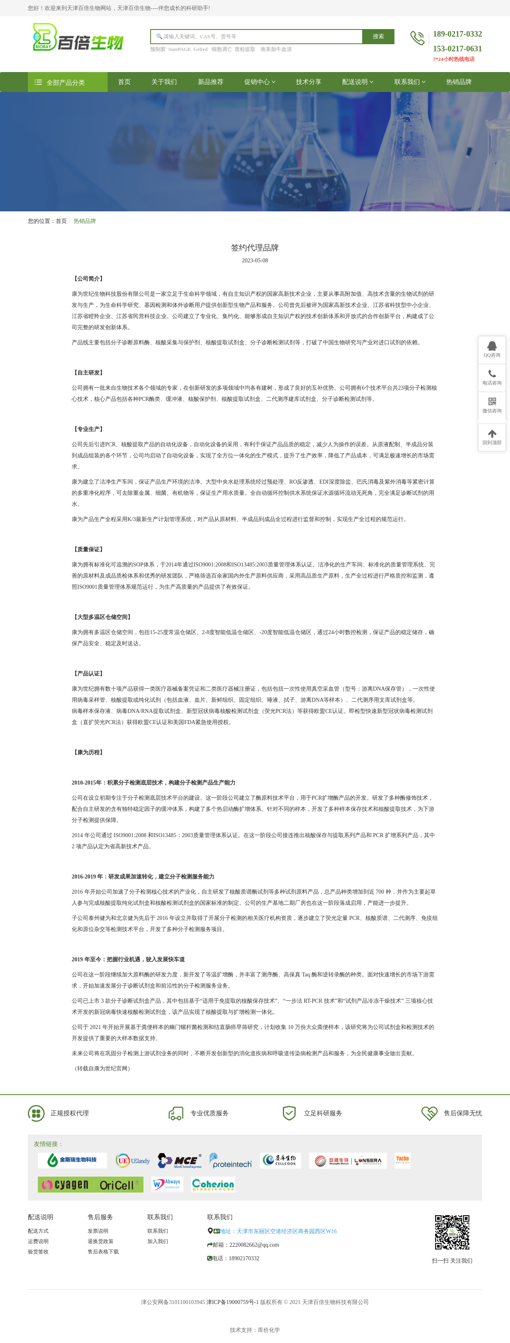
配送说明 (357, 81)
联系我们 (410, 81)
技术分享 (309, 81)
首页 (129, 81)
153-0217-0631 (457, 48)
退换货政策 (101, 1241)
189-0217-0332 (457, 33)
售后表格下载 (103, 1252)
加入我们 (157, 1241)
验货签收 (38, 1252)
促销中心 (259, 81)
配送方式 (38, 1231)
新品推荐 (211, 81)
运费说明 (38, 1241)
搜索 (378, 36)
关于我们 (164, 81)
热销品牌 (459, 81)
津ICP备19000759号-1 (232, 1302)
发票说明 (98, 1231)
